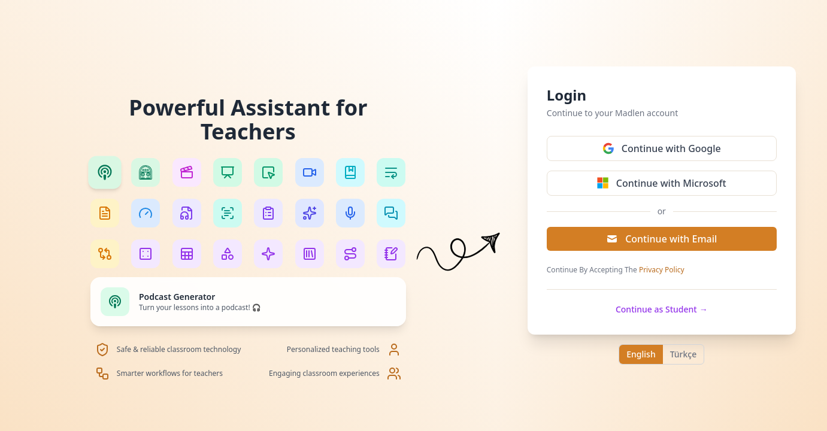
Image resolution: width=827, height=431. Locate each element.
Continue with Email (661, 238)
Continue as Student (662, 309)
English (640, 354)
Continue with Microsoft (661, 183)
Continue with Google (661, 148)
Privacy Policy (661, 270)
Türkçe (683, 354)
